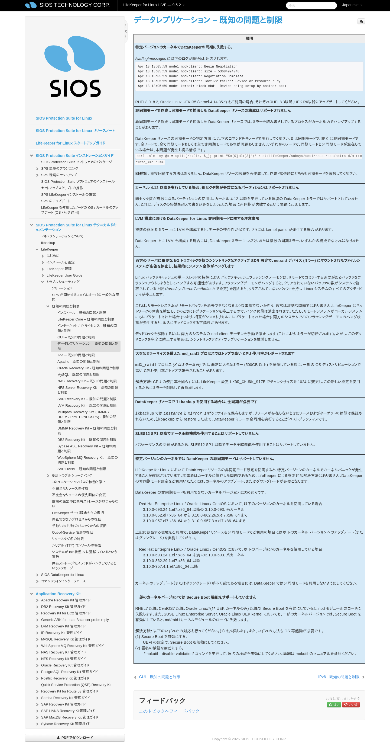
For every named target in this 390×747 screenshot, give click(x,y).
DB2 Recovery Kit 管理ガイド (60, 607)
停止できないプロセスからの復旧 (76, 519)
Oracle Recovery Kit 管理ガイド (62, 665)
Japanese (352, 5)
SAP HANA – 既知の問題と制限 (81, 469)
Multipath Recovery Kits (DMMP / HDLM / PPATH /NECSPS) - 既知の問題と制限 (86, 417)
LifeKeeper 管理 (56, 269)
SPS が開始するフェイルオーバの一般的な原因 (85, 297)
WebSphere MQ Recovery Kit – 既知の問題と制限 (87, 460)
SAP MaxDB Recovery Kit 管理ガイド (66, 717)
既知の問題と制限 (62, 306)
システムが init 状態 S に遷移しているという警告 (84, 554)
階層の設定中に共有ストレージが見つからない (85, 503)
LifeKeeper (46, 249)
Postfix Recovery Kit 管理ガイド (62, 678)
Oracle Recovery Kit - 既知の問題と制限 (88, 368)
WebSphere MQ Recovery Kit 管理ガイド (69, 646)
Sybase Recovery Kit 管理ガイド (62, 724)
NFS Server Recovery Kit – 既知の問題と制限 (87, 390)
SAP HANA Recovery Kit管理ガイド (65, 711)
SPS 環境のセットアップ (56, 175)
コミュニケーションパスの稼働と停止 (79, 482)
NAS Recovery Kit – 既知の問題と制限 (87, 381)
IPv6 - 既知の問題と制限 (76, 355)
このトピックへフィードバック (169, 711)
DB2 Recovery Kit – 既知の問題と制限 (86, 440)
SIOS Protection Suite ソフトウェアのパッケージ (76, 162)
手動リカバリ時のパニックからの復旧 (79, 526)
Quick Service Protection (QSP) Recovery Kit (76, 685)
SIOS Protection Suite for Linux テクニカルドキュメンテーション (72, 227)
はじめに (49, 256)
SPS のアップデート (55, 201)
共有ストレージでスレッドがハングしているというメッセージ (84, 565)
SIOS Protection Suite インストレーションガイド (71, 155)
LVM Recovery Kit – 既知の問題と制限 (87, 405)
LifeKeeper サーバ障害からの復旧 (78, 513)
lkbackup (48, 243)
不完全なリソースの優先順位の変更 (79, 495)
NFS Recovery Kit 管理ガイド (60, 659)
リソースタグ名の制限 (68, 539)
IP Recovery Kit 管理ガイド (58, 633)
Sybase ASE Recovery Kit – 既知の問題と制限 (86, 448)
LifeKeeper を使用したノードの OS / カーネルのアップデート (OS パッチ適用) (79, 210)
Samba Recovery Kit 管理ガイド (62, 698)
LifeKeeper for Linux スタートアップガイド (70, 143)
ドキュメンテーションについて (62, 236)
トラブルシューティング (60, 282)
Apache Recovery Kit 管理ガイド (63, 600)
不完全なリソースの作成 (70, 488)
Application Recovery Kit (55, 594)
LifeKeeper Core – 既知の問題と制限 (85, 319)
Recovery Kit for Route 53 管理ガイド (66, 691)
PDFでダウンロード (75, 738)
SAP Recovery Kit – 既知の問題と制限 (87, 399)
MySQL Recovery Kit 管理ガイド (62, 639)
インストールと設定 (57, 262)
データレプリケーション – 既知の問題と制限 (87, 346)
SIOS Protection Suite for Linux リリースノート (75, 131)
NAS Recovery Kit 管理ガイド (60, 652)
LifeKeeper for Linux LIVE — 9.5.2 (153, 5)
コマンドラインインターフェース (60, 581)
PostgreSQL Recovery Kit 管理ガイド (66, 672)
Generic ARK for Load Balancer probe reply (72, 620)
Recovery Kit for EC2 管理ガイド (63, 613)
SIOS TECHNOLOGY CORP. (75, 5)
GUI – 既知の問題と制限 (76, 337)
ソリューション (62, 288)
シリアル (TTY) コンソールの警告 (76, 545)
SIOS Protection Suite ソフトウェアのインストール (78, 181)
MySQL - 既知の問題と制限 (78, 375)
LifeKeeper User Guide (61, 275)
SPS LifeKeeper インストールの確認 (68, 195)
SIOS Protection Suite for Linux (64, 118)
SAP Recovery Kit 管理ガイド (60, 704)
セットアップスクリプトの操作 (62, 188)
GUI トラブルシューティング (69, 475)
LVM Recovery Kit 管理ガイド (60, 626)
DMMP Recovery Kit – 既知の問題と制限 (87, 430)
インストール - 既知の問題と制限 (81, 313)
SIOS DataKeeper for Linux (59, 575)
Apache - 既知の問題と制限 (78, 362)
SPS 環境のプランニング (56, 168)
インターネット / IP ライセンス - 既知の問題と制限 (87, 328)
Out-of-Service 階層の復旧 (72, 532)
